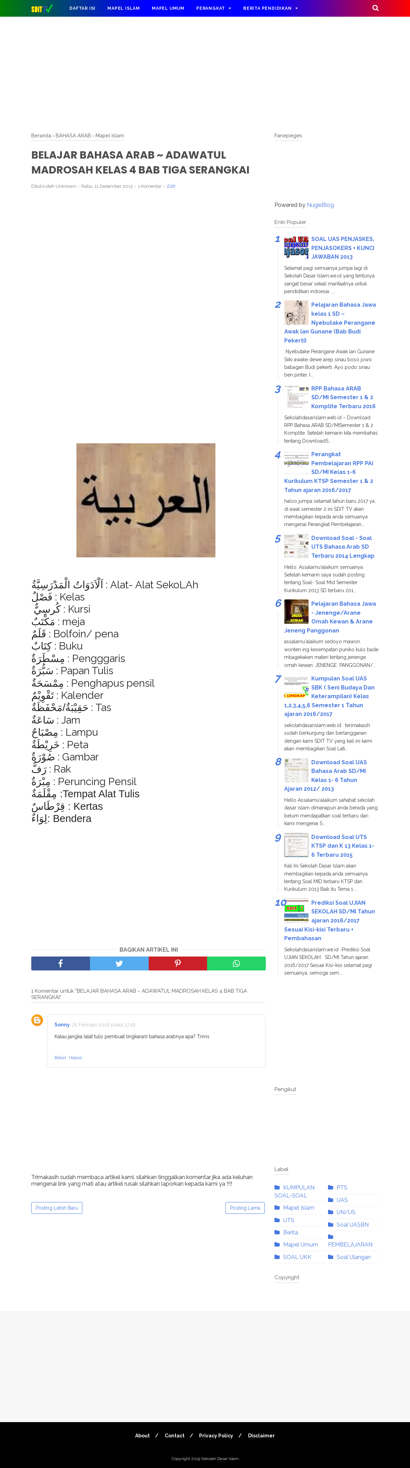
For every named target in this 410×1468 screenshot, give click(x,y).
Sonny (62, 1024)
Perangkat (210, 8)
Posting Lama (245, 1208)
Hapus (75, 1057)
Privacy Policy (216, 1435)
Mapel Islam (123, 8)
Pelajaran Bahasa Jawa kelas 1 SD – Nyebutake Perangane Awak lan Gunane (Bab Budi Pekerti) (330, 322)
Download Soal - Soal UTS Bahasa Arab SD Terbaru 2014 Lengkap (343, 547)
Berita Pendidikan (267, 8)
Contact (174, 1435)
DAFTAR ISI (82, 8)
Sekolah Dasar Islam (220, 1458)
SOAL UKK (297, 1257)
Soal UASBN (353, 1224)
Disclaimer (261, 1435)
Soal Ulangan (354, 1257)
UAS (342, 1200)
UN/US (346, 1212)
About (142, 1435)
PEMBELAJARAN (350, 1244)
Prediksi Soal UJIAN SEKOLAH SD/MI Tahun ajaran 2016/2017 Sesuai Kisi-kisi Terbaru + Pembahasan (329, 921)
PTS (342, 1187)
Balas (60, 1057)
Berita (290, 1232)
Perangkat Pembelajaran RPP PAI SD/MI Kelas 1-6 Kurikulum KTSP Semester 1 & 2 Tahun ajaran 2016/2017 (328, 472)
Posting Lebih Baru (57, 1208)
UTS (288, 1220)
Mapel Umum (168, 8)
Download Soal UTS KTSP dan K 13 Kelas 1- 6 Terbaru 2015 (342, 846)
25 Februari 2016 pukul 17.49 (104, 1024)
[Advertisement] (205, 73)
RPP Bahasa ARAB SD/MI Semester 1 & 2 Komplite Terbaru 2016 (343, 397)
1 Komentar (150, 186)
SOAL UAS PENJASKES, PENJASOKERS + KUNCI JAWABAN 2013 (342, 248)
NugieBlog (320, 205)
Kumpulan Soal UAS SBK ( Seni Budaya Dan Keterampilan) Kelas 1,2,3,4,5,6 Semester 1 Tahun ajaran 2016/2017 (329, 696)
